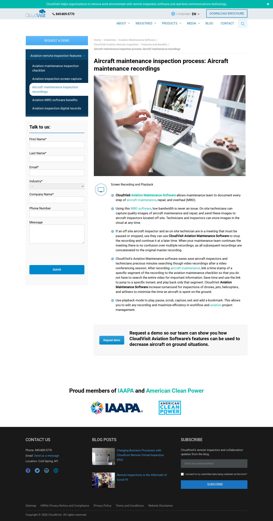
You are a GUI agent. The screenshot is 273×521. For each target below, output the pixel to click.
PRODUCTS (169, 23)
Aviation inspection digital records (56, 108)
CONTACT (227, 23)
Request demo (111, 340)
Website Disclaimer (160, 505)
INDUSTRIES (144, 23)
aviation (215, 305)
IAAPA (126, 390)
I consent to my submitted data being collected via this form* (216, 474)
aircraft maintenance (141, 200)
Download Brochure (226, 13)
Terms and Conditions (130, 505)
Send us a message (46, 455)
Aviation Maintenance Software (153, 195)
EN (194, 14)
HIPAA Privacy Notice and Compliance (65, 505)
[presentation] (58, 254)
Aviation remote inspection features (56, 56)
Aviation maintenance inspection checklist (55, 68)
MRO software (141, 208)
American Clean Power (175, 390)
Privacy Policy (102, 505)
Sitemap (31, 505)
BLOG (209, 23)
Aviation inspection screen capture (57, 79)
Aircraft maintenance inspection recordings (55, 89)
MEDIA (191, 23)
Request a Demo (56, 40)
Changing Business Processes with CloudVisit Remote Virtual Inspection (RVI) (140, 455)
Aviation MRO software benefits (55, 100)
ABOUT (121, 23)
